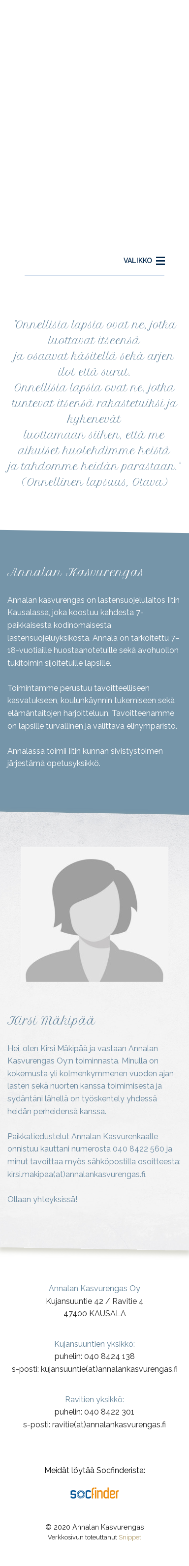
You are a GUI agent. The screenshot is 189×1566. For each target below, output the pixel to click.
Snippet (130, 1537)
